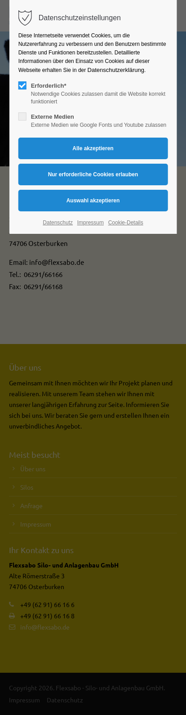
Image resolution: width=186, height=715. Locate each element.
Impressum (90, 222)
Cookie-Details (125, 222)
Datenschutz (58, 222)
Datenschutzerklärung (116, 70)
